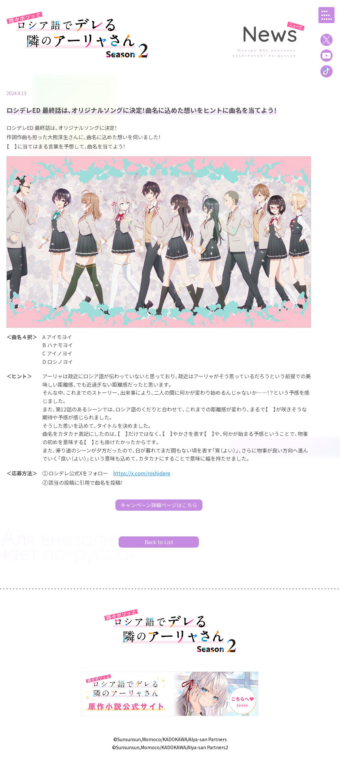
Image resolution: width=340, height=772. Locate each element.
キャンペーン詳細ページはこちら (159, 505)
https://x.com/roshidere (141, 473)
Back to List (159, 542)
